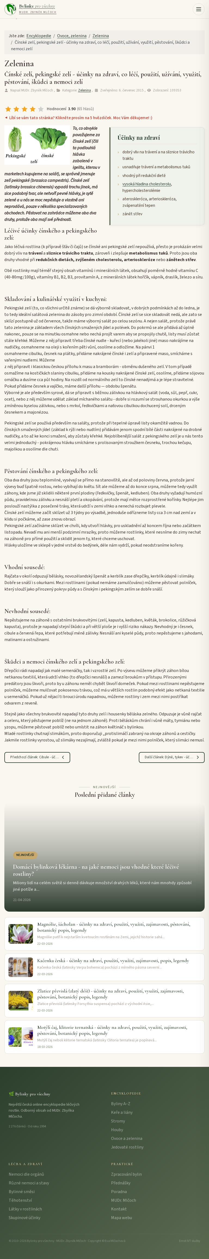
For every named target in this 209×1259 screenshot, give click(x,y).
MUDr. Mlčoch (123, 1200)
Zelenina (84, 90)
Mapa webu (121, 1218)
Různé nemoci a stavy (29, 1183)
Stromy (118, 1121)
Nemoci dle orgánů (26, 1174)
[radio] (8, 109)
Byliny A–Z (120, 1104)
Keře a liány (122, 1112)
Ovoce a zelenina (126, 1138)
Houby (117, 1130)
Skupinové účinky (24, 1218)
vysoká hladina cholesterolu (146, 184)
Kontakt (119, 1209)
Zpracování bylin (126, 1174)
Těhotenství (20, 1200)
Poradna (119, 1192)
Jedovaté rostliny (127, 1147)
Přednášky (120, 1183)
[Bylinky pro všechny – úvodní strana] (30, 9)
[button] (199, 9)
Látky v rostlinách (25, 1209)
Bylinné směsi (22, 1192)
